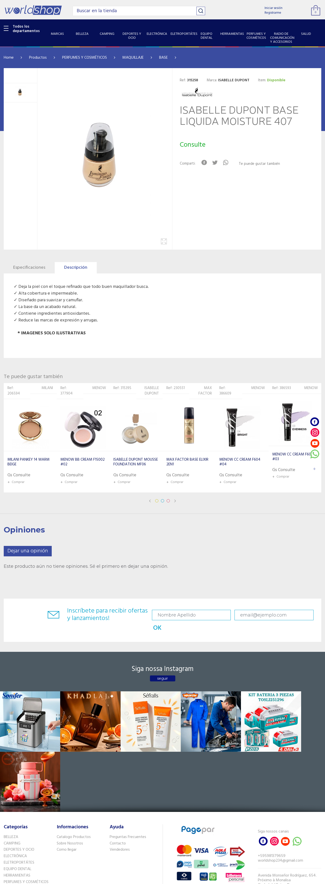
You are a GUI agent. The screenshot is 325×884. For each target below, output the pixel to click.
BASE (163, 57)
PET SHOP (12, 843)
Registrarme (273, 12)
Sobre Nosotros (70, 766)
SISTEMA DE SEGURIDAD (24, 830)
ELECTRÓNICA (15, 779)
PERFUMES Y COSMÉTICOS (84, 57)
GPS (7, 836)
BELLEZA (11, 760)
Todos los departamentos (26, 29)
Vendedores (120, 773)
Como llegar (67, 773)
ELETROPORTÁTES (19, 786)
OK (301, 615)
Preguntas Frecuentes (128, 760)
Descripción (75, 267)
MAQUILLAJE (133, 57)
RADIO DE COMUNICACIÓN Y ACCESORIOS (28, 814)
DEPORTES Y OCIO (19, 773)
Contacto (118, 766)
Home (9, 57)
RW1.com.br (179, 878)
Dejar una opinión (27, 551)
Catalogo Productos (74, 760)
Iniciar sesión (273, 8)
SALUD (9, 823)
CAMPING (12, 766)
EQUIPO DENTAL (17, 792)
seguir (162, 667)
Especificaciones (29, 267)
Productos (38, 57)
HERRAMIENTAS (17, 798)
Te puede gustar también (260, 164)
